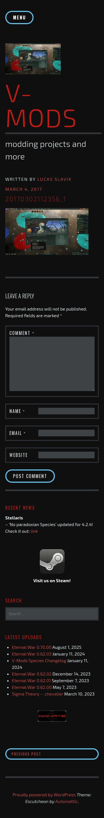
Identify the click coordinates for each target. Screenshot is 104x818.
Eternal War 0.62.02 (32, 673)
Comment (22, 333)
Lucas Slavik (54, 179)
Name (17, 411)
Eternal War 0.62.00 (32, 687)
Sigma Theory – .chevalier (37, 693)
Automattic (66, 801)
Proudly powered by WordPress (44, 794)
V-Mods (41, 104)
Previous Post (46, 754)
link (34, 531)
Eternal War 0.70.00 (32, 647)
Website (18, 455)
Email (17, 433)
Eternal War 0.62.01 (31, 680)
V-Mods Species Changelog (39, 660)
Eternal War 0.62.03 (32, 653)
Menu (19, 17)
